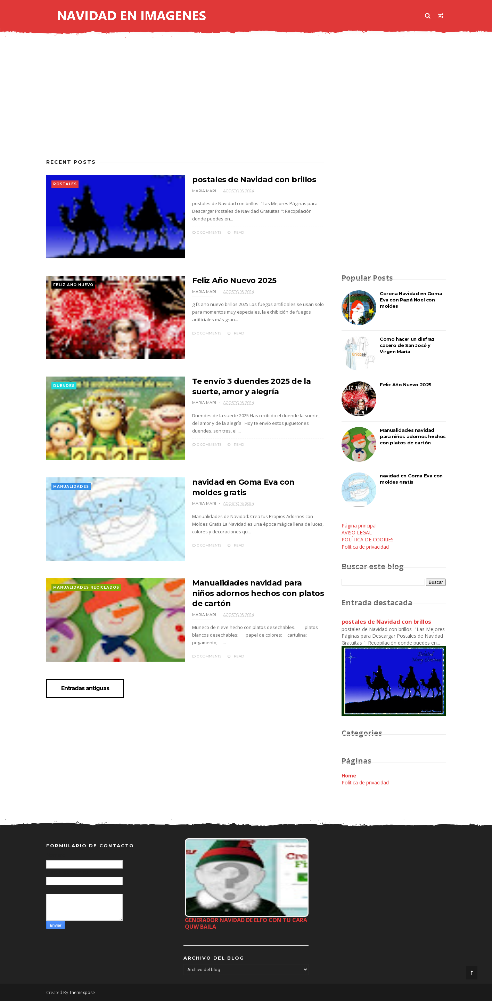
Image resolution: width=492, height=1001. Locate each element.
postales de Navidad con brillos (254, 179)
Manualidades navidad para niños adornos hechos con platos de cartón (258, 593)
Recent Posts (71, 162)
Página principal (359, 525)
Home (349, 775)
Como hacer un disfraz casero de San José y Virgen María (407, 345)
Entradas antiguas (85, 688)
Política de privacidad (365, 546)
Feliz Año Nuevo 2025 (234, 280)
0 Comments (206, 232)
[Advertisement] (185, 102)
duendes (64, 386)
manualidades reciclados (86, 587)
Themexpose (82, 992)
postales (65, 184)
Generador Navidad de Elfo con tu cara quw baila (246, 923)
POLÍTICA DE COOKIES (368, 539)
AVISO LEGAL (357, 532)
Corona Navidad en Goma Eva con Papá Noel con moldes (411, 300)
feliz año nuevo (73, 285)
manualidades (71, 486)
